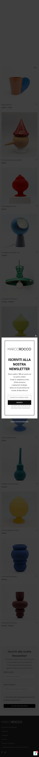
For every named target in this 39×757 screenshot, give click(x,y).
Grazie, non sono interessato (19, 422)
